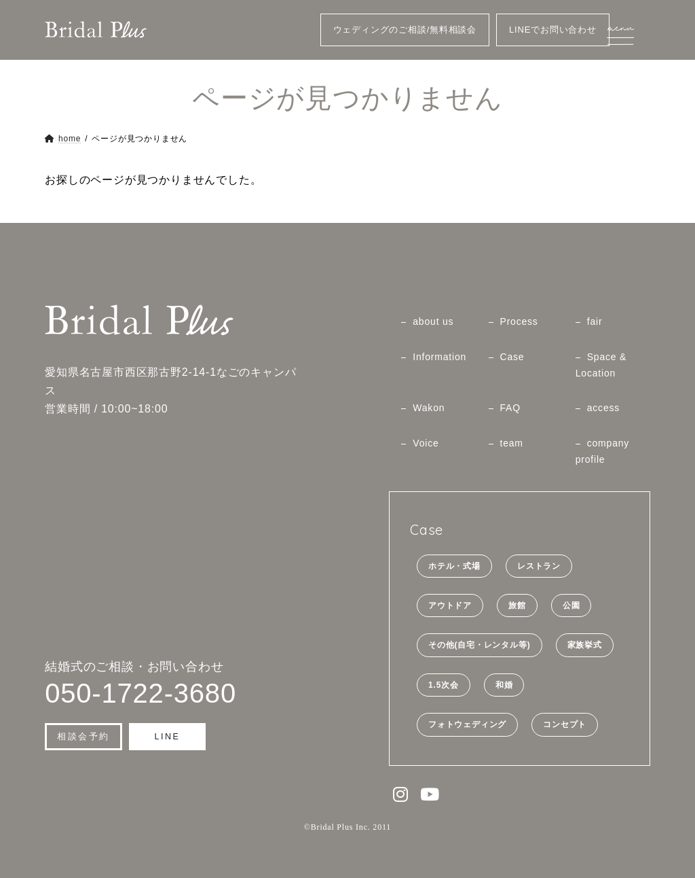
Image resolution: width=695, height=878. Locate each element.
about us (433, 321)
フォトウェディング (467, 724)
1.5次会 (443, 685)
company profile (602, 451)
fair (595, 321)
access (603, 407)
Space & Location (601, 365)
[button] (83, 736)
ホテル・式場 (454, 565)
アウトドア (450, 605)
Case (512, 356)
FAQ (510, 407)
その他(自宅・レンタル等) (479, 645)
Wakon (429, 407)
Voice (425, 443)
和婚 (504, 685)
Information (439, 356)
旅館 (517, 605)
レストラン (539, 565)
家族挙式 (584, 645)
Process (519, 321)
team (511, 443)
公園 (571, 605)
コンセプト (564, 724)
